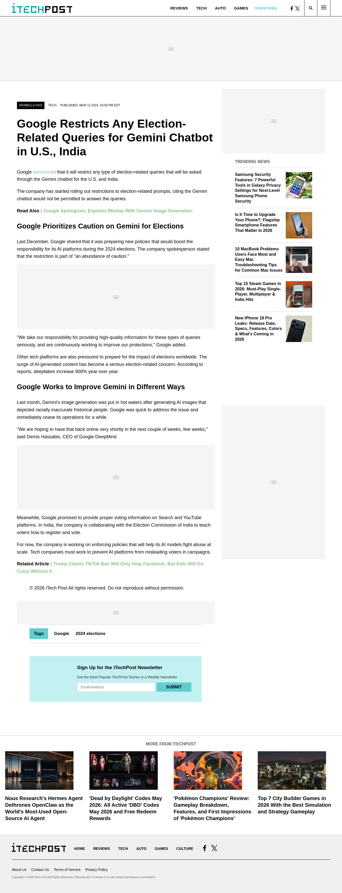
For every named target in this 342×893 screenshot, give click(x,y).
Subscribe (266, 8)
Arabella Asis (30, 105)
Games (241, 8)
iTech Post (56, 588)
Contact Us (40, 870)
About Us (19, 870)
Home (79, 849)
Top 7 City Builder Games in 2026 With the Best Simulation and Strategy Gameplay (294, 804)
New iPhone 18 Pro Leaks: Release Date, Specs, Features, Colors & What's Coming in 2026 (258, 328)
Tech (201, 8)
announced (44, 172)
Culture (184, 849)
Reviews (179, 8)
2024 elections (90, 633)
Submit (174, 687)
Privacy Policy (96, 870)
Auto (220, 8)
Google (61, 633)
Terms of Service (67, 870)
